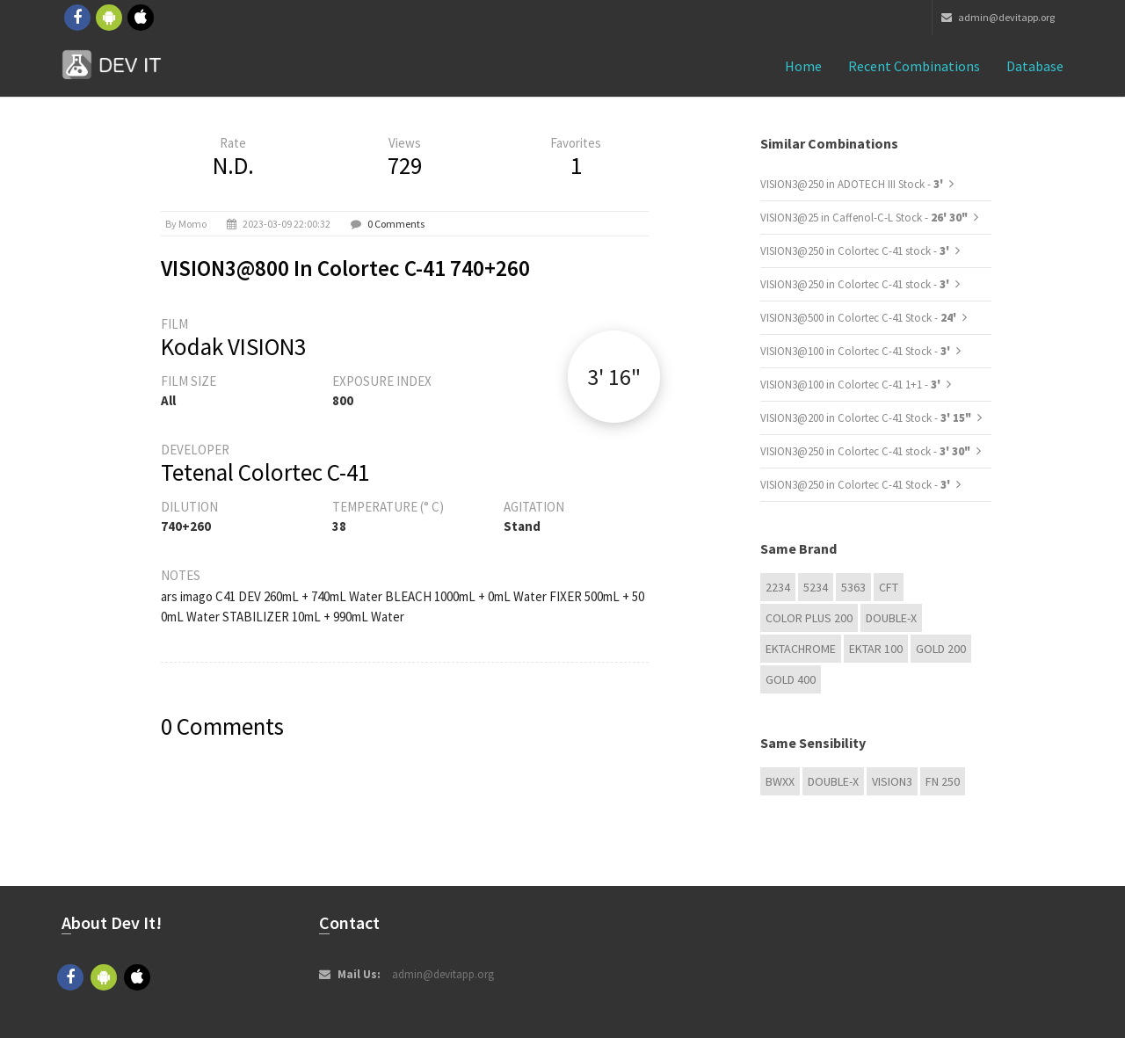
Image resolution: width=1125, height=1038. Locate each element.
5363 (853, 587)
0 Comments (396, 223)
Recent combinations (914, 66)
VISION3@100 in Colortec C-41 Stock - (856, 351)
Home (803, 66)
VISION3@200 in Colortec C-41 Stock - (865, 417)
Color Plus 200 (809, 618)
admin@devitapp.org (998, 17)
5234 (815, 587)
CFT (888, 587)
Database (1034, 66)
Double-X (891, 618)
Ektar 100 (876, 649)
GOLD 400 (791, 679)
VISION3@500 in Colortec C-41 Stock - (859, 317)
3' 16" (614, 376)
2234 (778, 587)
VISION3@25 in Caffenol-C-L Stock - (864, 217)
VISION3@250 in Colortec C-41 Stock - (856, 484)
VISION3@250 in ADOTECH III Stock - (853, 184)
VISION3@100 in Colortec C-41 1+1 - (851, 384)
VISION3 (892, 781)
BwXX (780, 781)
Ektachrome (801, 649)
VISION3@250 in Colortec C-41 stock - (856, 250)
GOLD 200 (941, 649)
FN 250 (942, 781)
